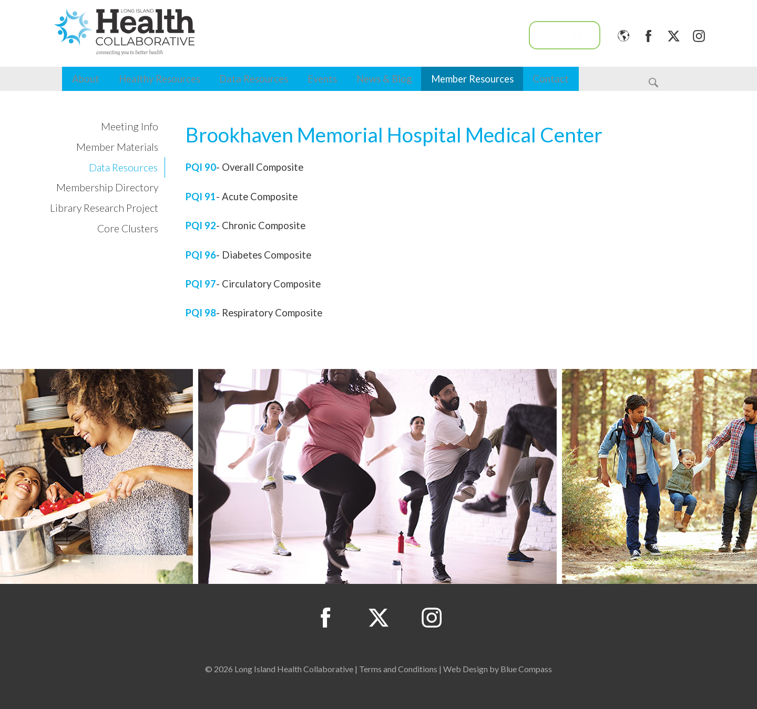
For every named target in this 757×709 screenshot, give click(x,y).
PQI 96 (201, 255)
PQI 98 (201, 312)
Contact (551, 79)
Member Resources (472, 79)
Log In (564, 35)
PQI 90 (201, 167)
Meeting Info (129, 126)
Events (322, 79)
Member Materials (117, 147)
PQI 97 (201, 284)
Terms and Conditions (398, 669)
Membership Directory (107, 187)
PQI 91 (201, 196)
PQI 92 (201, 225)
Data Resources (253, 79)
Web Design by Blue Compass (497, 669)
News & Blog (384, 79)
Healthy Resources (159, 79)
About (85, 79)
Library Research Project (104, 208)
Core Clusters (127, 228)
